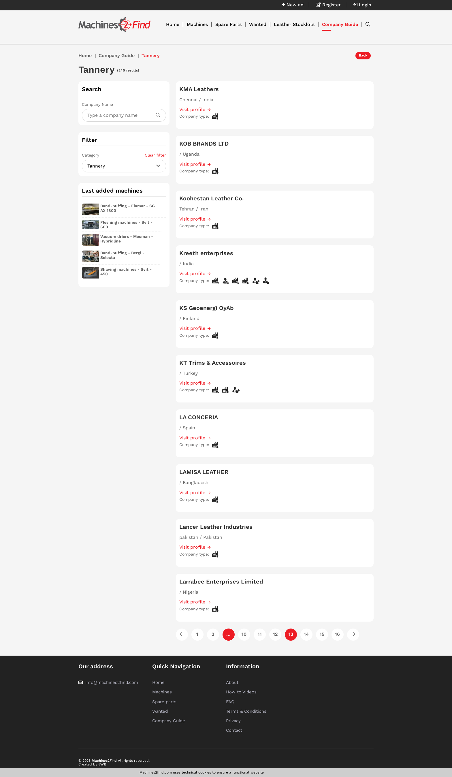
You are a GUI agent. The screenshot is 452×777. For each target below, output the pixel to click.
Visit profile (192, 109)
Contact (234, 730)
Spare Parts (228, 24)
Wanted (257, 24)
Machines (197, 24)
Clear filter (155, 155)
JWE (102, 764)
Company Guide (340, 24)
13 (291, 634)
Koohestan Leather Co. (211, 198)
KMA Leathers (199, 89)
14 (306, 634)
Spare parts (164, 701)
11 (260, 634)
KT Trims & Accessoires (212, 362)
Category (124, 155)
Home (172, 24)
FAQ (230, 701)
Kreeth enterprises (206, 253)
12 (275, 634)
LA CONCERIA (198, 417)
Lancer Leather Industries (216, 526)
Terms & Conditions (246, 711)
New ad (293, 4)
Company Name (97, 104)
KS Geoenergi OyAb (206, 307)
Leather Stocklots (294, 24)
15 (322, 634)
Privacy (233, 720)
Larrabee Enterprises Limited (221, 581)
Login (362, 4)
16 (337, 634)
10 (244, 634)
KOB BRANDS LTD (204, 143)
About (232, 682)
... (228, 634)
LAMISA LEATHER (204, 472)
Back (363, 55)
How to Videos (241, 692)
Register (328, 4)
